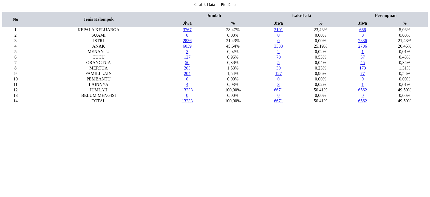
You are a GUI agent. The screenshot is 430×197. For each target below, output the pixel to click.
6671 (278, 90)
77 (362, 73)
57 (362, 57)
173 (362, 68)
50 (187, 62)
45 (362, 62)
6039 (187, 46)
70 (278, 57)
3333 (278, 46)
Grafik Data (204, 4)
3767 (187, 29)
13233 (187, 90)
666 (362, 29)
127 (187, 57)
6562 (362, 90)
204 (187, 73)
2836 (187, 40)
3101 (278, 29)
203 (187, 68)
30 (278, 68)
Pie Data (228, 4)
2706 (362, 46)
